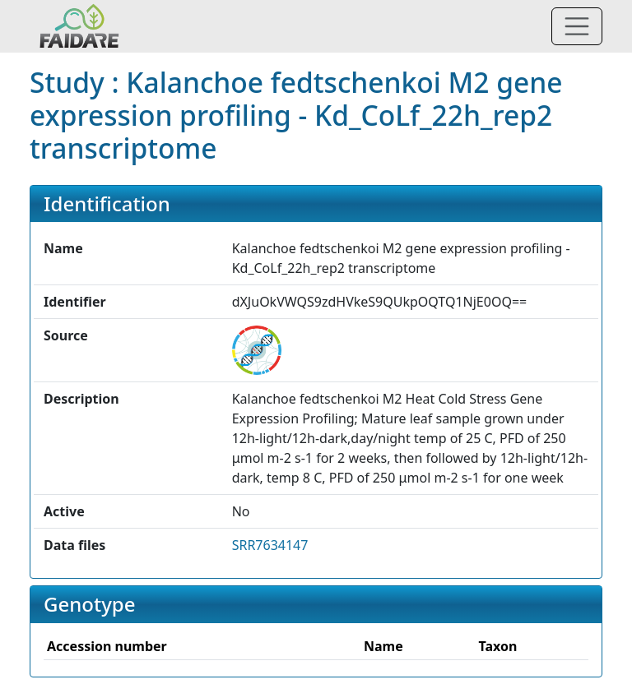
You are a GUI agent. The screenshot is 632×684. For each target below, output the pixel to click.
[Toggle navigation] (576, 26)
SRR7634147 (270, 545)
